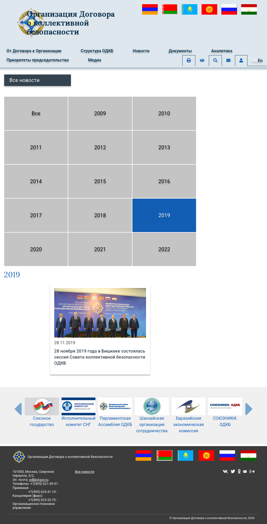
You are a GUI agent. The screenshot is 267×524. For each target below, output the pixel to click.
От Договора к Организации (34, 50)
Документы (180, 50)
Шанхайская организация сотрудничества (152, 418)
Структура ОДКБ (97, 50)
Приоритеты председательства (38, 59)
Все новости (24, 80)
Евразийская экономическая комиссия (189, 418)
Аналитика (221, 50)
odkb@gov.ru (38, 480)
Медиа (94, 59)
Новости (141, 50)
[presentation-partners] (17, 408)
